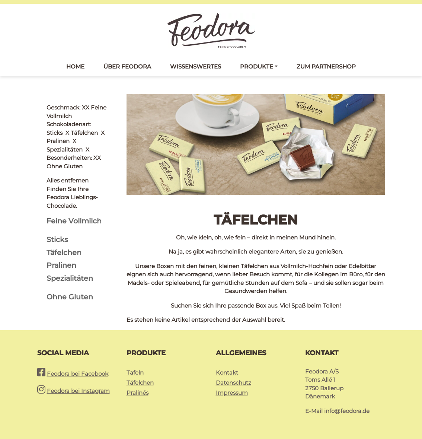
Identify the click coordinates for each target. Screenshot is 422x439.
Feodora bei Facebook (77, 373)
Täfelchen (140, 382)
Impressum (232, 392)
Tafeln (135, 372)
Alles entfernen (68, 107)
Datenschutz (233, 382)
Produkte (256, 66)
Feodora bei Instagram (78, 390)
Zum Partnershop (326, 66)
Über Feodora (127, 66)
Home (75, 66)
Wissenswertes (195, 66)
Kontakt (227, 372)
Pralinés (137, 392)
